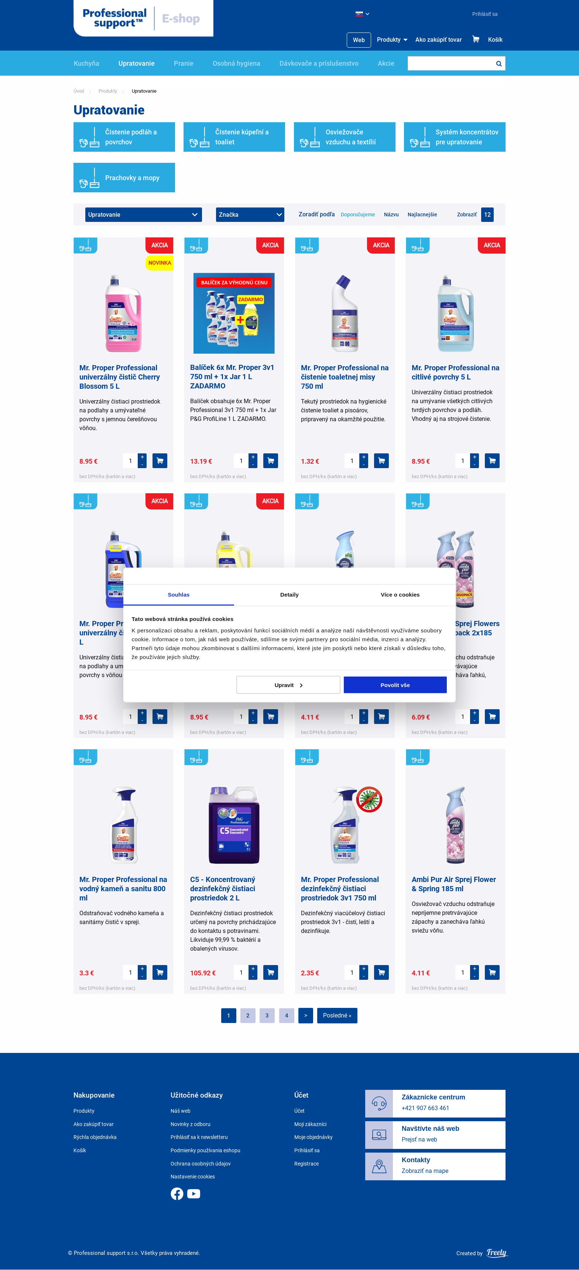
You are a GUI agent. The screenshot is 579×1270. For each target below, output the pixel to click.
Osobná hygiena (236, 63)
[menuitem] (482, 14)
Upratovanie (137, 63)
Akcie (386, 63)
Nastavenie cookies (193, 1177)
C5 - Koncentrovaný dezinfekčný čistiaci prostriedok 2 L (222, 888)
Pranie (183, 63)
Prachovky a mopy (132, 178)
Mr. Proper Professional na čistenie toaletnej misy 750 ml (345, 377)
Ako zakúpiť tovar (438, 39)
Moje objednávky (313, 1137)
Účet (299, 1111)
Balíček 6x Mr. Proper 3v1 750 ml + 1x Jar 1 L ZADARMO (232, 376)
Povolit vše (395, 685)
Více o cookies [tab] (400, 594)
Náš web (181, 1111)
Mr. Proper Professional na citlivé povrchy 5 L (456, 372)
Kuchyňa (86, 63)
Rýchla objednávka (95, 1137)
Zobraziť (467, 214)
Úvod (78, 91)
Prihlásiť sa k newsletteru (199, 1137)
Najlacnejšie (422, 214)
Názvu (391, 214)
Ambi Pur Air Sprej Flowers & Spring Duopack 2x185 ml (456, 632)
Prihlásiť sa (485, 14)
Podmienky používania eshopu (205, 1150)
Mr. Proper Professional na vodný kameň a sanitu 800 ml (123, 888)
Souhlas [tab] (178, 594)
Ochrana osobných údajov (201, 1164)
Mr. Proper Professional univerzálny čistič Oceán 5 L (122, 632)
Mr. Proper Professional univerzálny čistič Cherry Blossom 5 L (119, 377)
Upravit (289, 685)
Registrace (306, 1164)
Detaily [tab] (289, 594)
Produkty (389, 39)
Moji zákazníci (310, 1124)
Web (359, 40)
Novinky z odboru (190, 1124)
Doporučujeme (358, 214)
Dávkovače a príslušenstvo (319, 63)
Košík (495, 39)
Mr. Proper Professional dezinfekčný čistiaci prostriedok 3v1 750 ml (340, 888)
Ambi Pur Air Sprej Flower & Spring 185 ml (454, 884)
